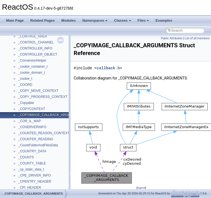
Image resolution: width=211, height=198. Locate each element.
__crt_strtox (26, 179)
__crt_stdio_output (31, 173)
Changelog (17, 52)
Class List (21, 161)
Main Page (15, 20)
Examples (164, 20)
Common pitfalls (21, 70)
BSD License (18, 118)
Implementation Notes (25, 112)
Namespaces (95, 20)
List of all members (197, 38)
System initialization (23, 94)
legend (141, 187)
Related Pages (42, 20)
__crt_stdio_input (30, 167)
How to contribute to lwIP (27, 58)
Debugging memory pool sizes (31, 76)
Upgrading (16, 46)
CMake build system (24, 64)
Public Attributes (171, 38)
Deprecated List (20, 137)
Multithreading (19, 100)
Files (143, 20)
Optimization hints (22, 106)
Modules (68, 20)
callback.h (108, 68)
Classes (122, 20)
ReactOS (11, 40)
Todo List (16, 131)
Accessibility (27, 185)
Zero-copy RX (19, 88)
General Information (23, 125)
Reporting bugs (20, 82)
